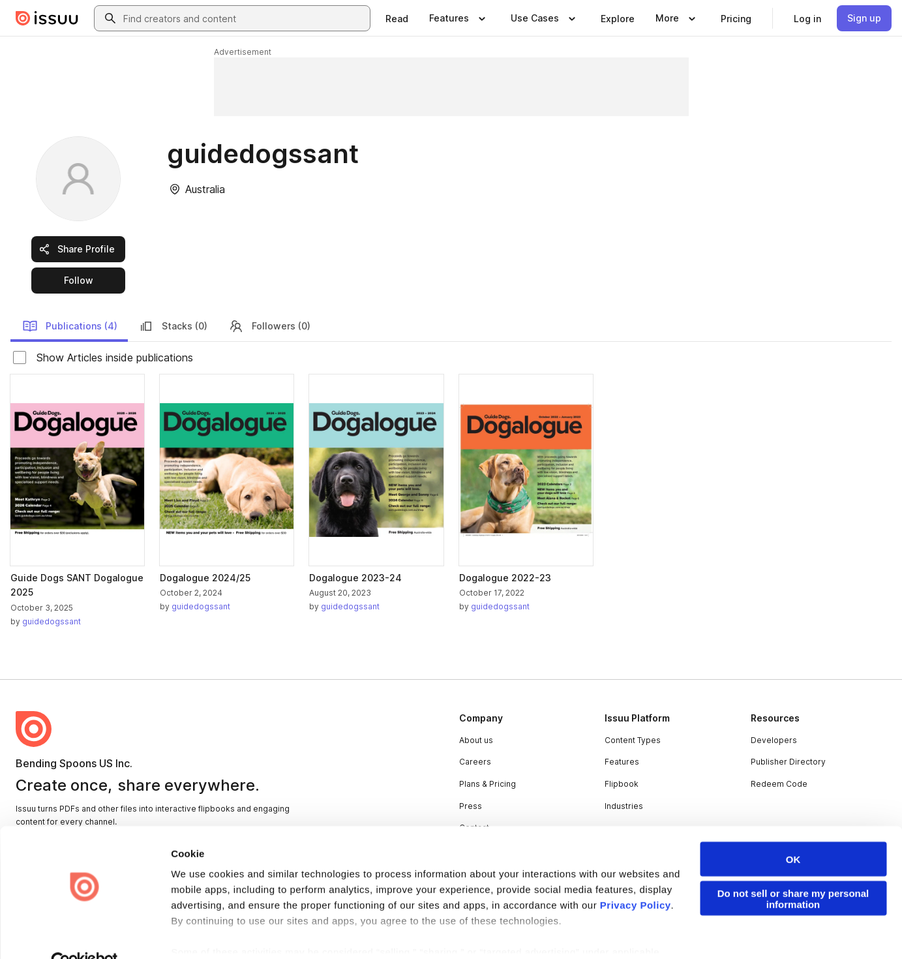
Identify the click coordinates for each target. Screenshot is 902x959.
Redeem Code (779, 784)
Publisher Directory (788, 762)
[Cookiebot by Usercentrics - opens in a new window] (84, 933)
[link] (397, 18)
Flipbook (622, 784)
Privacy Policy (635, 876)
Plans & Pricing (487, 784)
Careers (475, 762)
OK (793, 830)
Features (622, 762)
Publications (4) (69, 326)
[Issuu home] (46, 18)
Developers (774, 740)
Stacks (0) (172, 326)
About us (476, 740)
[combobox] (244, 18)
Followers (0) (269, 326)
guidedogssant (51, 621)
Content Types (633, 740)
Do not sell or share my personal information (793, 870)
